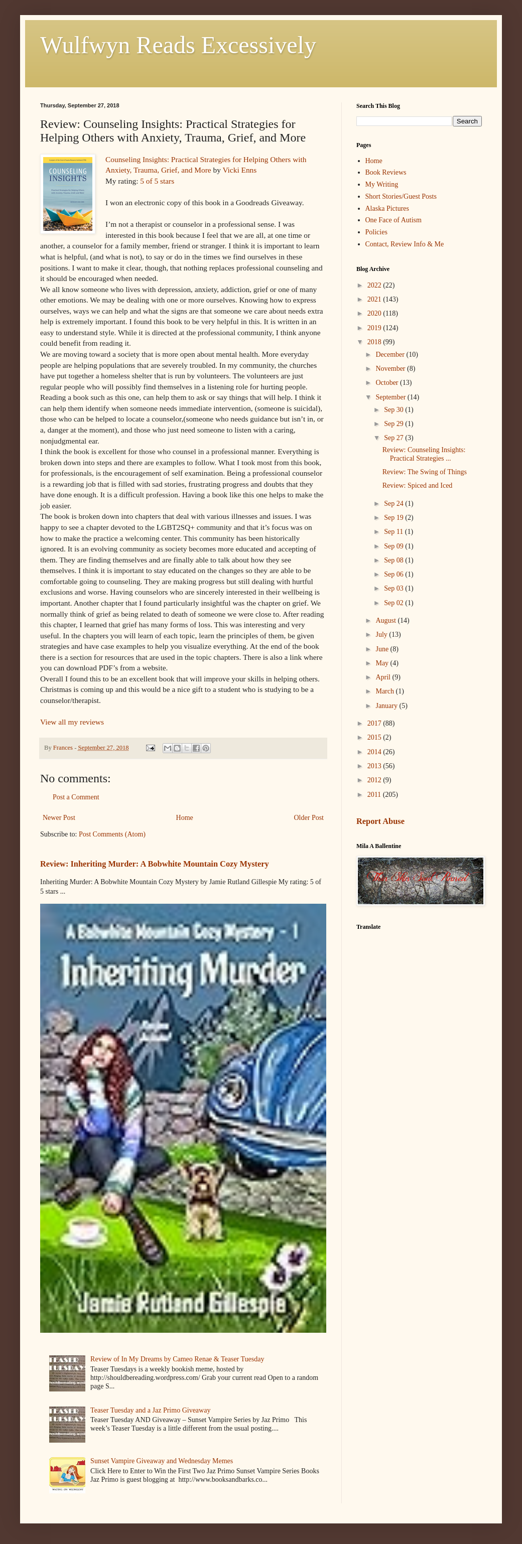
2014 (375, 752)
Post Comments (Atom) (112, 834)
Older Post (309, 817)
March (385, 691)
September (391, 397)
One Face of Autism (393, 220)
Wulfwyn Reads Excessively (178, 45)
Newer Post (59, 817)
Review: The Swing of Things (424, 472)
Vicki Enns (239, 170)
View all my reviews (72, 722)
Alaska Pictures (387, 208)
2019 (375, 328)
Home (184, 817)
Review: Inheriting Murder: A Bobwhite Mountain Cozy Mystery (154, 864)
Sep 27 (394, 438)
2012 (375, 780)
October (387, 382)
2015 (375, 737)
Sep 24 (394, 503)
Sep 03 (394, 588)
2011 (375, 794)
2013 (375, 766)
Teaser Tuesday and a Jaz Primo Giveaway (150, 1410)
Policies (376, 232)
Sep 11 (394, 531)
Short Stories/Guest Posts (401, 196)
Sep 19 (394, 517)
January (387, 706)
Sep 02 (394, 603)
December (390, 354)
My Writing (382, 184)
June (382, 649)
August (386, 620)
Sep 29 (394, 424)
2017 (375, 723)
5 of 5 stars (157, 181)
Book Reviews (386, 172)
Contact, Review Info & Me (404, 244)
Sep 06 (394, 574)
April (383, 677)
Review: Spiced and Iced (417, 485)
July (382, 634)
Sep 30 (394, 409)
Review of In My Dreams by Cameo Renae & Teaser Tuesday (177, 1359)
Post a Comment (76, 797)
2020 (375, 313)
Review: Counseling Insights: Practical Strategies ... (424, 454)
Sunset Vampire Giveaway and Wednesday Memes (161, 1461)
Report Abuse (380, 821)
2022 (375, 285)
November (391, 368)
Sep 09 (394, 546)
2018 (375, 342)
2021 (375, 299)
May (382, 663)
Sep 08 (394, 560)
